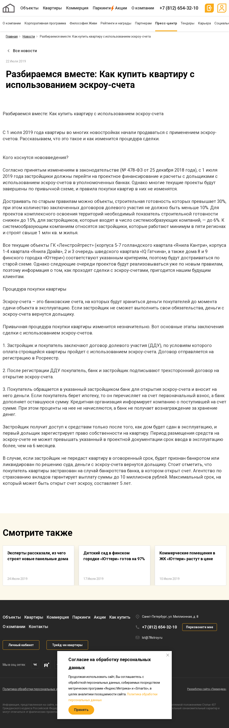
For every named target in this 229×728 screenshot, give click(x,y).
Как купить (119, 617)
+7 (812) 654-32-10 (179, 8)
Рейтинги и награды (116, 23)
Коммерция (77, 8)
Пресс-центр (166, 23)
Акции (121, 8)
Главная (12, 36)
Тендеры (187, 23)
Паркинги (102, 8)
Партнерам (143, 23)
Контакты (38, 626)
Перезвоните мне (199, 627)
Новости (29, 36)
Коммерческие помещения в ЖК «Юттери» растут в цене (187, 556)
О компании (142, 8)
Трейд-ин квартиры (67, 645)
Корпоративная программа (45, 23)
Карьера (204, 23)
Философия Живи (83, 23)
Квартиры (52, 8)
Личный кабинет (21, 645)
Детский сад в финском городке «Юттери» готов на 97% (114, 556)
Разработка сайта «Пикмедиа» (206, 689)
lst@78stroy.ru (152, 637)
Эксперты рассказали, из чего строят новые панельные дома (37, 556)
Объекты (29, 8)
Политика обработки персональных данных (35, 689)
